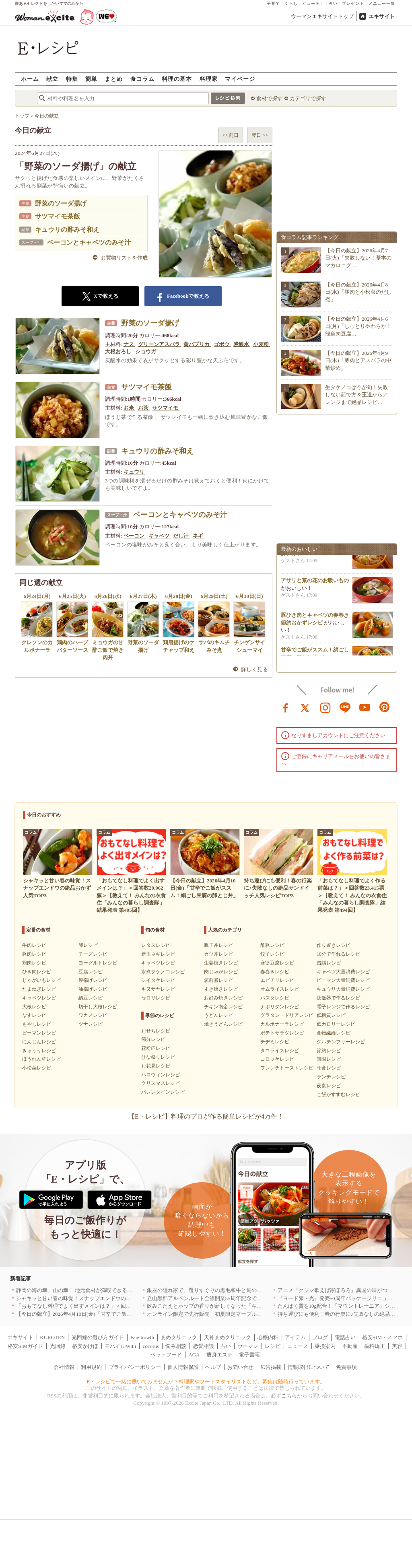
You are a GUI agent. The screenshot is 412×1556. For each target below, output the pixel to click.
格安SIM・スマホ (382, 1337)
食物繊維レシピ (333, 1033)
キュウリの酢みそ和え (67, 229)
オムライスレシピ (279, 989)
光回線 (58, 1346)
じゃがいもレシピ (41, 980)
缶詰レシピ (329, 963)
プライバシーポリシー (135, 1367)
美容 (397, 1346)
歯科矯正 (374, 1346)
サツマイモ (165, 408)
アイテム (295, 1337)
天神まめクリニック (227, 1337)
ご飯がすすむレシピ (338, 1094)
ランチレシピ (331, 1077)
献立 (52, 78)
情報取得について (309, 1367)
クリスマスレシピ (160, 1083)
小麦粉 (261, 344)
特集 (72, 78)
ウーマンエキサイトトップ (322, 16)
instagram (325, 707)
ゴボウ (222, 344)
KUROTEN (52, 1337)
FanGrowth (142, 1337)
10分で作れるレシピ (338, 954)
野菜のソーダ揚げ (61, 203)
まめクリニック (179, 1337)
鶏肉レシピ (34, 963)
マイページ (240, 78)
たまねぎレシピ (39, 989)
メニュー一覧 (382, 3)
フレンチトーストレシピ (286, 1068)
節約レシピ (329, 1050)
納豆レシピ (90, 998)
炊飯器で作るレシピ (338, 998)
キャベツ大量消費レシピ (343, 972)
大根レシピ (34, 1007)
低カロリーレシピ (336, 1024)
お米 (129, 408)
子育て (273, 3)
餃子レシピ (272, 954)
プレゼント (353, 3)
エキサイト (382, 16)
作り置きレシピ (333, 945)
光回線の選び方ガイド (98, 1337)
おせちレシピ (155, 1031)
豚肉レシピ (34, 954)
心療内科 (268, 1337)
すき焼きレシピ (221, 989)
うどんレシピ (218, 1015)
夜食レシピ (329, 1085)
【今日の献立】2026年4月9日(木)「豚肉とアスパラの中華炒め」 (358, 360)
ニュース (297, 1346)
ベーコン (135, 536)
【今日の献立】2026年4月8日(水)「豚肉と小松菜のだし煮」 (358, 292)
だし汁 (181, 536)
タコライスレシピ (279, 1050)
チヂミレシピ (274, 1042)
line (345, 707)
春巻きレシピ (274, 972)
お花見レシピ (155, 1066)
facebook (286, 707)
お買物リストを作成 (124, 258)
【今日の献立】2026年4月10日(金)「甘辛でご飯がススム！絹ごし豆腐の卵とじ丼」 (113, 1314)
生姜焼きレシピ (221, 963)
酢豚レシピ (272, 945)
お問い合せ (240, 1367)
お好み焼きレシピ (223, 998)
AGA (194, 1355)
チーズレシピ (92, 954)
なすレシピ (34, 1015)
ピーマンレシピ (39, 1033)
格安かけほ (85, 1346)
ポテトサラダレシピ (282, 1033)
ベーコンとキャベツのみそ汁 (89, 242)
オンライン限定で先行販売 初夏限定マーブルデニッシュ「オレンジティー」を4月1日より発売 (259, 1314)
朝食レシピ (329, 1068)
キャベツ (159, 536)
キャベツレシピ (39, 998)
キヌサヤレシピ (158, 989)
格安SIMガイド (25, 1346)
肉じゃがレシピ (221, 972)
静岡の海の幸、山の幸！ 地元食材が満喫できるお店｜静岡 (84, 1290)
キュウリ (135, 472)
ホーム (30, 78)
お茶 (144, 408)
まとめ (114, 78)
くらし (291, 3)
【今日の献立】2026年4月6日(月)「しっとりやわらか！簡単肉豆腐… (358, 326)
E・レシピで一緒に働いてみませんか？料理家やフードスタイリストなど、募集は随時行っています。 (206, 1382)
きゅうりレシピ (39, 1050)
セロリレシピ (155, 998)
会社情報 (64, 1367)
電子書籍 (249, 1355)
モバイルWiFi (120, 1346)
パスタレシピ (274, 998)
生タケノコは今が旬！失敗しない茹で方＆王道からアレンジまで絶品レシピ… (356, 394)
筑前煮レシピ (218, 980)
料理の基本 (177, 78)
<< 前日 (230, 135)
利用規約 (91, 1367)
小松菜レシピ (36, 1068)
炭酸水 (241, 344)
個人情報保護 (183, 1367)
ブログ (320, 1337)
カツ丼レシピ (218, 954)
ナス (129, 344)
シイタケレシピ (158, 980)
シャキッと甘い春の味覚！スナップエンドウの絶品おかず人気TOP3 (95, 1298)
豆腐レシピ (90, 972)
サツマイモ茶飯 (57, 216)
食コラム (142, 78)
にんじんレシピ (39, 1042)
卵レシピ (88, 945)
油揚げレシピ (92, 989)
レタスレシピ (155, 945)
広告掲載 (270, 1367)
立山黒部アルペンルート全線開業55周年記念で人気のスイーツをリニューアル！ (241, 1298)
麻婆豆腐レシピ (277, 963)
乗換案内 (325, 1346)
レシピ (272, 1346)
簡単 (91, 78)
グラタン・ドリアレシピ (286, 1015)
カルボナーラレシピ (282, 1024)
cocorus (151, 1346)
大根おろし (118, 351)
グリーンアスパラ (159, 344)
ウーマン (247, 1346)
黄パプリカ (197, 344)
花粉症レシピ (155, 1048)
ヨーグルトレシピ (97, 963)
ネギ (198, 536)
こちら (289, 1396)
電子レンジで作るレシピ (343, 1007)
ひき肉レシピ (36, 972)
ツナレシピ (90, 1024)
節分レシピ (153, 1039)
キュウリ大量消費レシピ (343, 989)
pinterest (385, 707)
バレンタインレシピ (163, 1092)
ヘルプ (213, 1367)
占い (333, 3)
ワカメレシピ (92, 1015)
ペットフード (166, 1355)
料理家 (209, 78)
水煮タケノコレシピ (163, 972)
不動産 (350, 1346)
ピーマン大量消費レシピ (343, 980)
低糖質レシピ (331, 1015)
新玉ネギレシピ (158, 954)
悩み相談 (175, 1346)
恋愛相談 (203, 1346)
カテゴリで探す (308, 98)
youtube (365, 707)
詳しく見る (254, 669)
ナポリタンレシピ (279, 1007)
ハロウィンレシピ (160, 1075)
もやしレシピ (36, 1024)
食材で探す (269, 98)
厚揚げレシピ (92, 980)
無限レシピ (329, 1059)
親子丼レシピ (218, 945)
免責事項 (346, 1367)
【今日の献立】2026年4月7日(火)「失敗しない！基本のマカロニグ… (358, 257)
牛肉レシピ (34, 945)
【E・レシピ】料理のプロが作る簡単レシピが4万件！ (206, 1116)
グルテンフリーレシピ (341, 1042)
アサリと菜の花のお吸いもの (315, 585)
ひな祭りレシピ (158, 1057)
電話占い (345, 1337)
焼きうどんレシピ (223, 1024)
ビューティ (313, 3)
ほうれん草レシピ (41, 1059)
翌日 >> (259, 135)
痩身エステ (219, 1355)
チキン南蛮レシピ (223, 1007)
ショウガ (146, 351)
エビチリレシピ (277, 980)
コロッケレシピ (277, 1059)
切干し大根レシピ (97, 1007)
